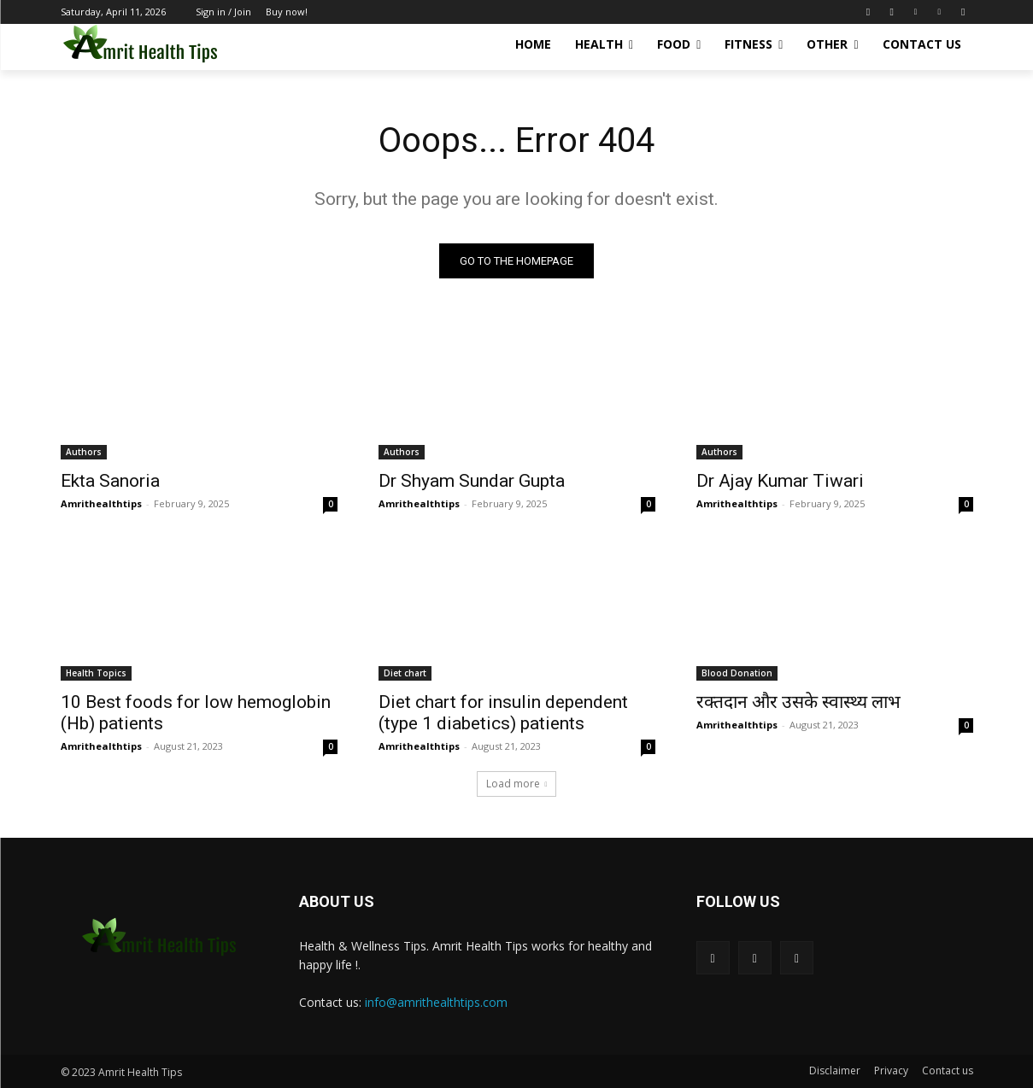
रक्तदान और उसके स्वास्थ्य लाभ (798, 702)
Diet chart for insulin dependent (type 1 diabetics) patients (503, 713)
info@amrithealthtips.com (436, 1002)
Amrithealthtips (101, 503)
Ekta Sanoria (110, 481)
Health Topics (96, 673)
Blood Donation (736, 673)
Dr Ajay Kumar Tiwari (780, 481)
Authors (84, 452)
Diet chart (405, 673)
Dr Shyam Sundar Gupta (472, 481)
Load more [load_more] (517, 783)
